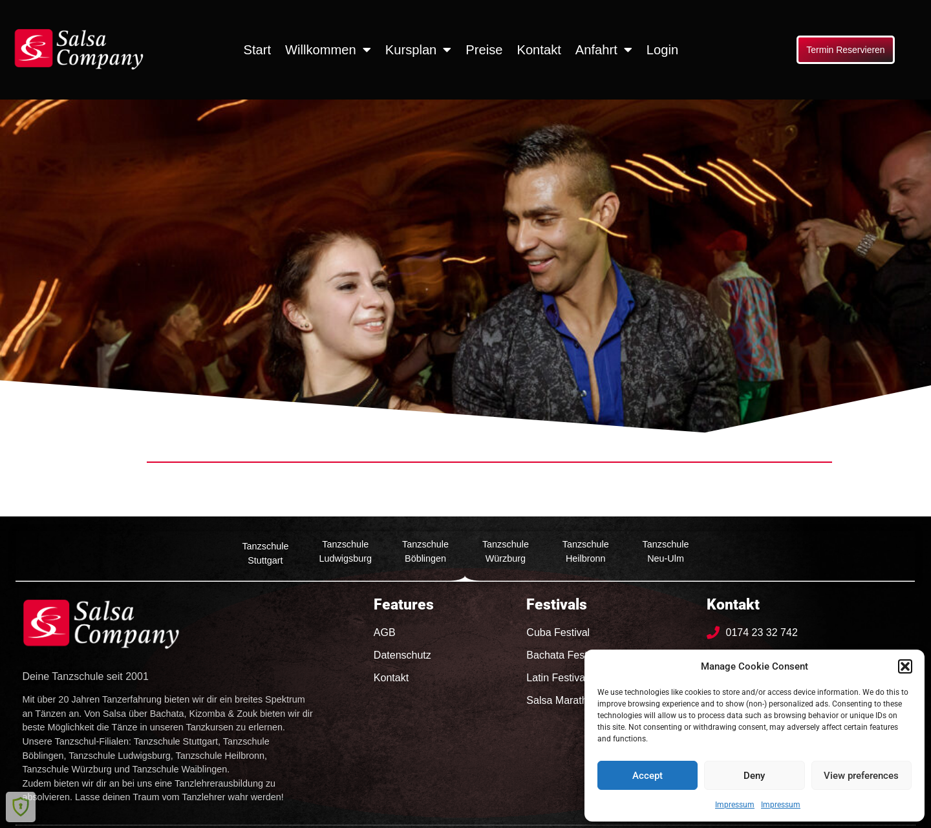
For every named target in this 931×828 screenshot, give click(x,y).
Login (662, 50)
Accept (647, 775)
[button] (905, 666)
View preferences (861, 775)
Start (257, 50)
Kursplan (418, 50)
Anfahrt (603, 50)
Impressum (734, 804)
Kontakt (539, 50)
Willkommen (328, 50)
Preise (484, 50)
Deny (754, 775)
